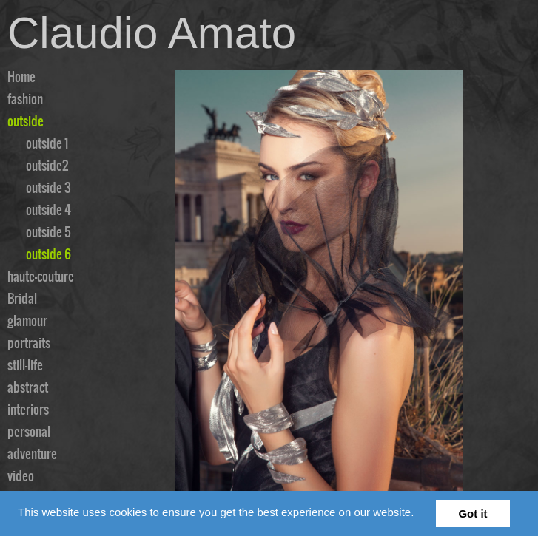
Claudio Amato (151, 33)
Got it (472, 513)
